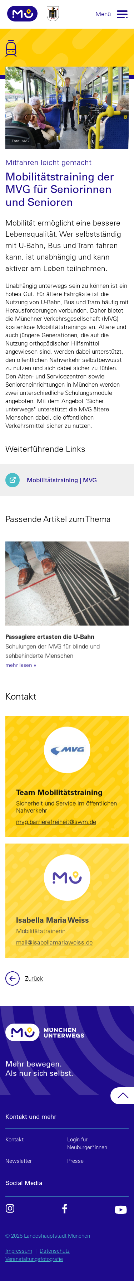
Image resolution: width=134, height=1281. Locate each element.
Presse (75, 1160)
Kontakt (14, 1139)
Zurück (13, 978)
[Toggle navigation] (123, 14)
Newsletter (18, 1160)
